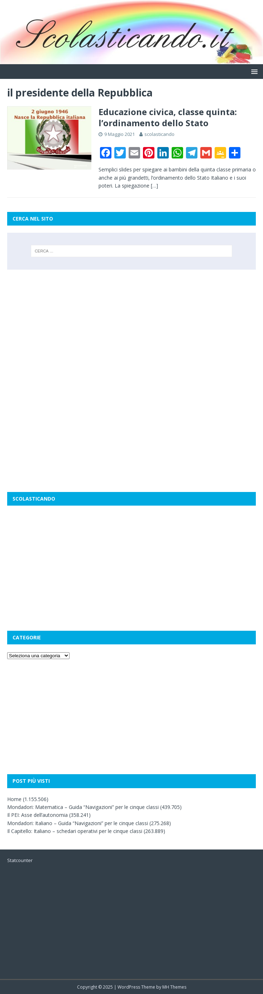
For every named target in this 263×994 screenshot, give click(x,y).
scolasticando (159, 134)
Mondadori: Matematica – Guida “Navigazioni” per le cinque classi (83, 807)
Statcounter (20, 860)
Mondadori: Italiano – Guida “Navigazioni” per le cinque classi (77, 823)
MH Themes (174, 987)
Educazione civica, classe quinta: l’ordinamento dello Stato (168, 117)
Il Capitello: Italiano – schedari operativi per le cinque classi (74, 831)
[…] (154, 185)
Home (14, 799)
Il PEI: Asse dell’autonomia (37, 814)
